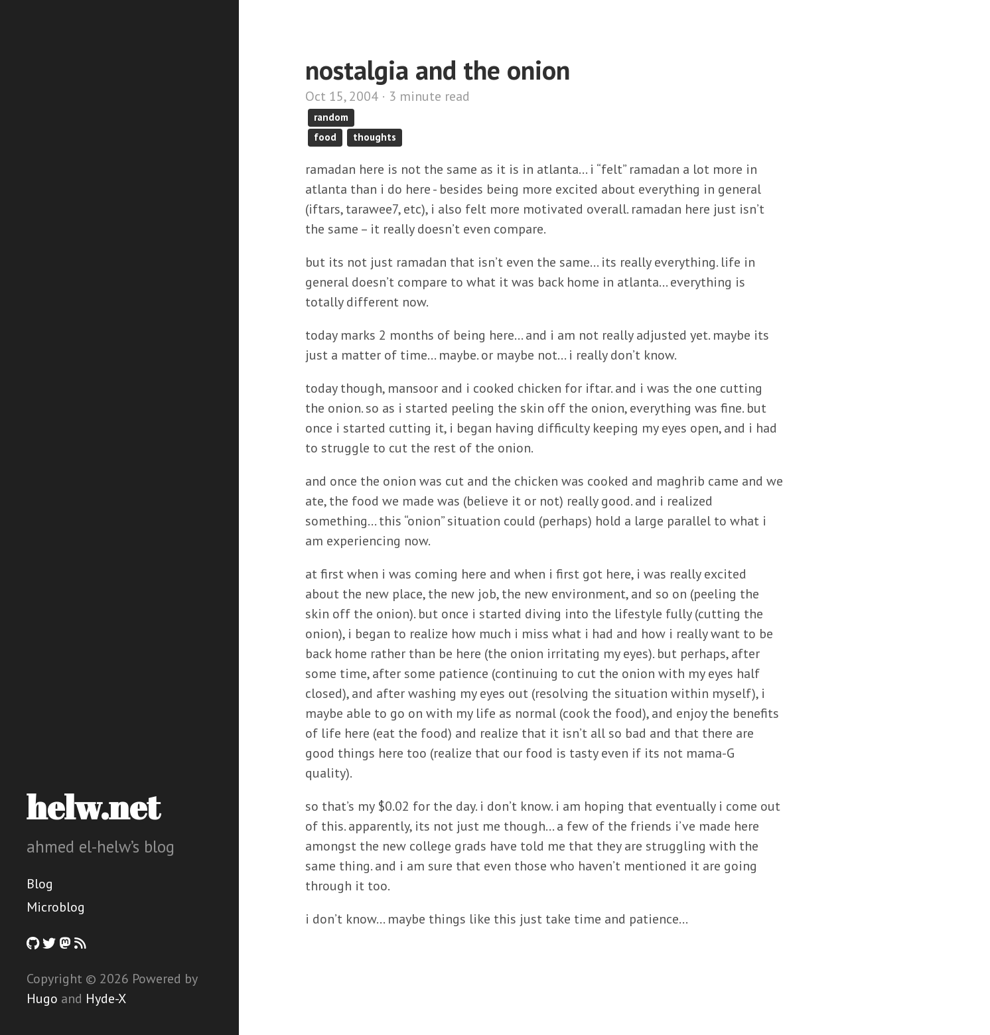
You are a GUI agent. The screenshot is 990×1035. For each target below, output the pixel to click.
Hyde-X (106, 998)
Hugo (42, 998)
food (325, 137)
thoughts (374, 137)
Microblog (56, 907)
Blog (40, 883)
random (331, 117)
